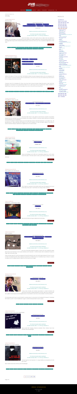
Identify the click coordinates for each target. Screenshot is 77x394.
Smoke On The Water (30, 103)
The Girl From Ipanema (40, 236)
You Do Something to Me (38, 347)
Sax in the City (48, 236)
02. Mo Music (39, 24)
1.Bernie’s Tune (25, 59)
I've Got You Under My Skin (38, 174)
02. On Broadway (34, 59)
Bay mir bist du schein (30, 236)
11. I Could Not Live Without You (30, 25)
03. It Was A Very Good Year (28, 61)
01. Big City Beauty (31, 24)
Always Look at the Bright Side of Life (43, 103)
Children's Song (38, 142)
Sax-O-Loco (42, 278)
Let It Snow (38, 206)
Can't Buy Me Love (35, 278)
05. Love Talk (46, 24)
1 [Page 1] (24, 376)
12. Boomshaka (40, 25)
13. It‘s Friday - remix (49, 25)
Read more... (50, 44)
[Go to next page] (32, 377)
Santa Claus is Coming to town (38, 315)
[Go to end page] (34, 377)
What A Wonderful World (38, 238)
